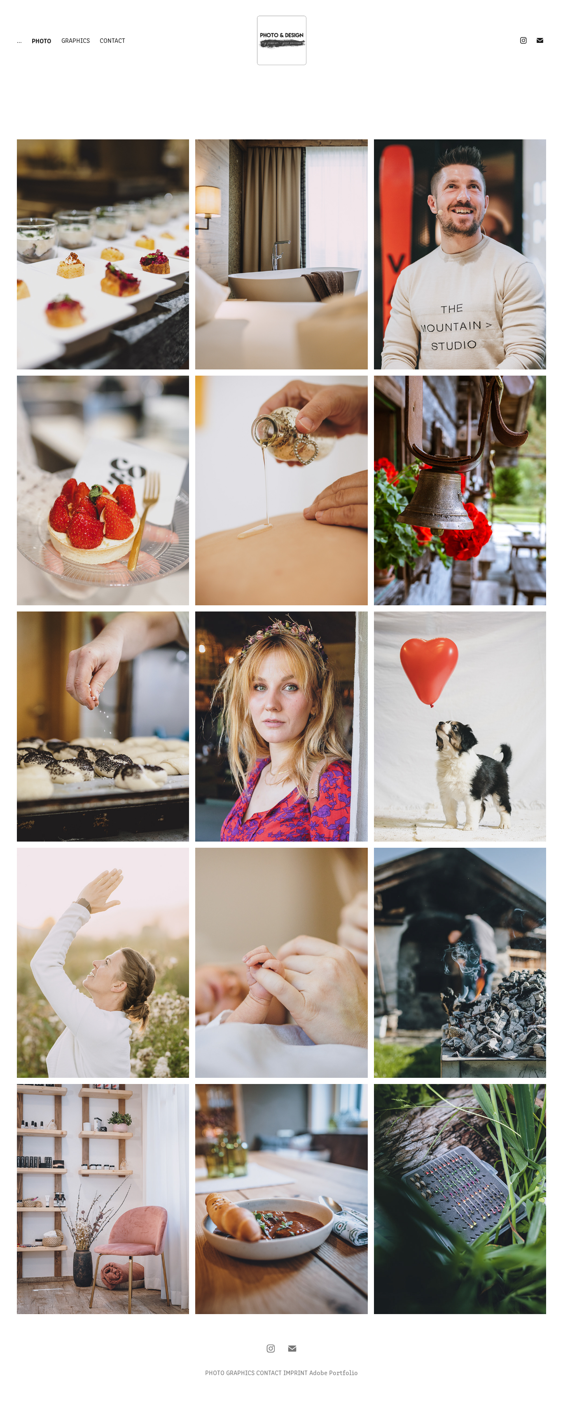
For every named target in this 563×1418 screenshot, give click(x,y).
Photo (41, 40)
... (19, 40)
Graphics (75, 40)
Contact (112, 40)
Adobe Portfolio (333, 1372)
